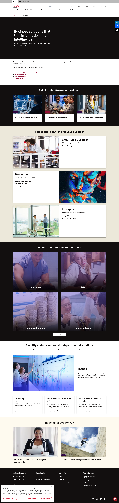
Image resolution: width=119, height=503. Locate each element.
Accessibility (39, 482)
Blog (100, 6)
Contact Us (62, 487)
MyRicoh (94, 6)
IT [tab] (58, 350)
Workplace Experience (18, 476)
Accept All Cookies (45, 498)
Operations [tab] (82, 350)
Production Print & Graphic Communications (27, 72)
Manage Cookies (10, 498)
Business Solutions (17, 11)
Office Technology (17, 485)
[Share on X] (117, 30)
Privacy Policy (32, 494)
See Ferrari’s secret (20, 411)
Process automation (20, 74)
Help (115, 499)
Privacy (38, 476)
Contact (71, 6)
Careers (86, 6)
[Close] (52, 486)
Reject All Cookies (32, 498)
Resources (49, 11)
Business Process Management (23, 80)
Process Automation (18, 482)
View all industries (59, 334)
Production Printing (24, 1)
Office (14, 1)
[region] (27, 493)
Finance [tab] (35, 350)
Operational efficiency (21, 78)
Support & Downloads (60, 11)
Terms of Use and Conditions (43, 479)
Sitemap (38, 485)
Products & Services (30, 11)
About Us (71, 11)
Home (15, 15)
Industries (41, 11)
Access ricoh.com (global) (65, 482)
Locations (79, 6)
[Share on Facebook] (117, 26)
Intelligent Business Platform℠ (88, 481)
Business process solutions (89, 485)
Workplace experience (21, 76)
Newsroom (62, 479)
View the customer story (86, 411)
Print (16, 71)
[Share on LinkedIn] (117, 22)
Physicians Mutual (52, 411)
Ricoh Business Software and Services (89, 477)
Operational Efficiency (18, 479)
